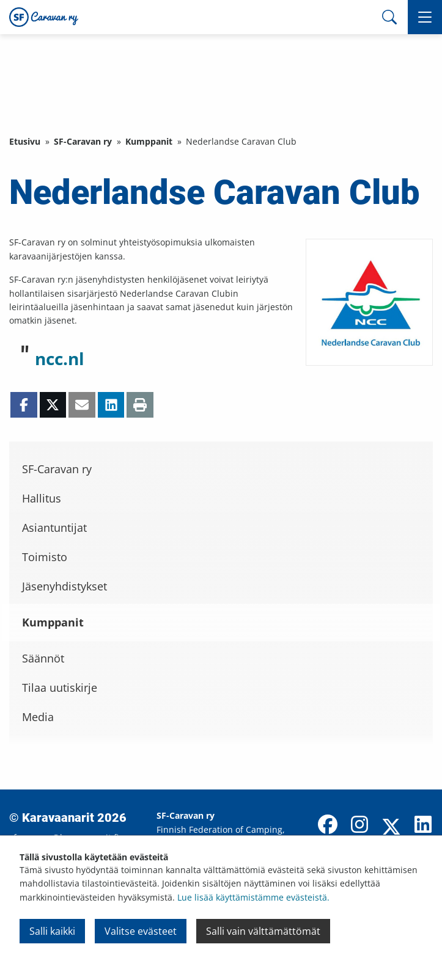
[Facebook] (327, 825)
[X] (391, 828)
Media (38, 716)
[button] (425, 17)
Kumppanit (148, 141)
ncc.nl (59, 358)
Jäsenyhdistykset (64, 586)
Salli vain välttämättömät (263, 931)
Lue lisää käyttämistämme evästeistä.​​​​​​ (253, 897)
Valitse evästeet (141, 931)
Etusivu (24, 141)
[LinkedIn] (423, 825)
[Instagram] (359, 825)
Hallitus (41, 498)
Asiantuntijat (54, 527)
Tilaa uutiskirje (59, 687)
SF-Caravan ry (83, 141)
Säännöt (43, 658)
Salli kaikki (52, 931)
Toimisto (44, 557)
